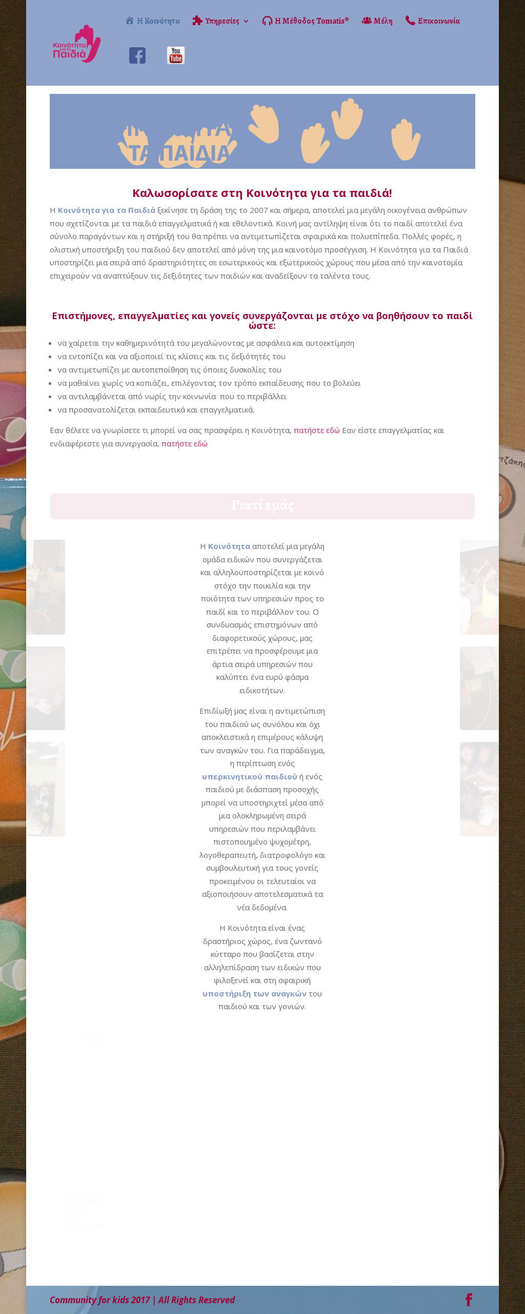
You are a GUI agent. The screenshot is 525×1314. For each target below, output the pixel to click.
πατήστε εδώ (317, 430)
